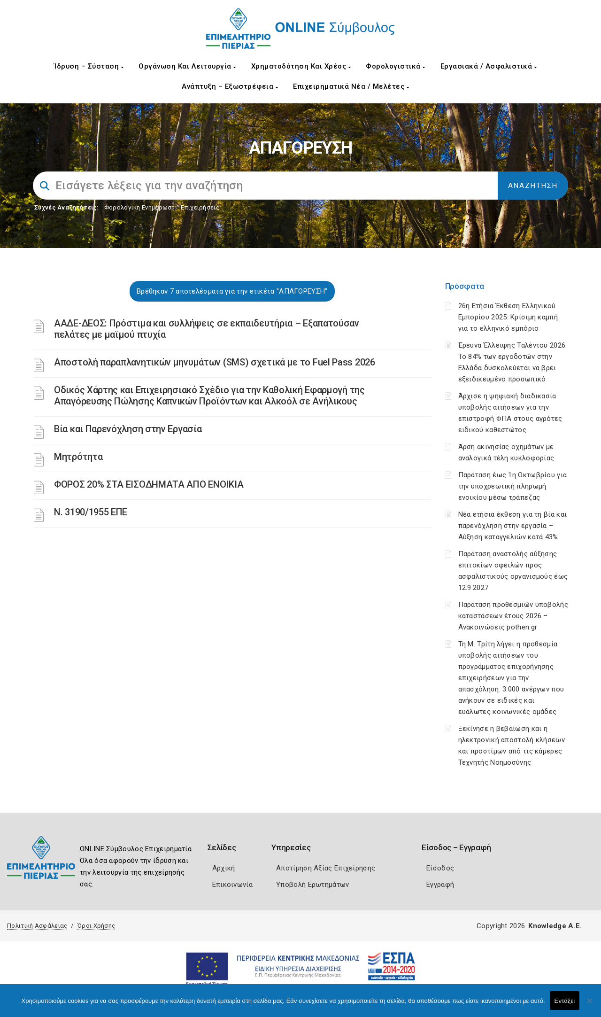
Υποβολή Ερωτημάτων (312, 884)
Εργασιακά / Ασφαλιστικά (488, 66)
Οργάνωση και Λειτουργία (187, 66)
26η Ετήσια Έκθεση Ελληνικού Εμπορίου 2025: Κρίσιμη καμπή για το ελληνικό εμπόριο (508, 317)
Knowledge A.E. (555, 926)
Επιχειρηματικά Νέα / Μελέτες (351, 86)
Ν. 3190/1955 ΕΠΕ (90, 512)
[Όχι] (589, 1005)
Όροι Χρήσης (96, 925)
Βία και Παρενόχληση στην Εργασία (127, 429)
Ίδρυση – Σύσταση (88, 66)
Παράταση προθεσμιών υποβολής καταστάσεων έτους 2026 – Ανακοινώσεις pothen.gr (513, 615)
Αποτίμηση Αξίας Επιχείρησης (325, 868)
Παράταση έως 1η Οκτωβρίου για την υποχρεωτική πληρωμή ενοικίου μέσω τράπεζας (512, 486)
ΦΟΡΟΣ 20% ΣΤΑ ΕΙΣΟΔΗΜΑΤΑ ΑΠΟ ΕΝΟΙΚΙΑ (148, 484)
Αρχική (223, 868)
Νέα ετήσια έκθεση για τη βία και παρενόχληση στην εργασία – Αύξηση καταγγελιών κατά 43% (512, 525)
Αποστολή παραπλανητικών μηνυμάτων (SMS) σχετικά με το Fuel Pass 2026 (214, 362)
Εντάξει (565, 1000)
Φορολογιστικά (395, 66)
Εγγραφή (440, 884)
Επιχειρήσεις (200, 207)
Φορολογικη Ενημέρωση (139, 207)
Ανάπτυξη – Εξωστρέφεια (230, 86)
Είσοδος (440, 868)
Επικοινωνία (232, 884)
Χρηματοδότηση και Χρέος (301, 66)
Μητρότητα (78, 456)
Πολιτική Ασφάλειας (37, 925)
